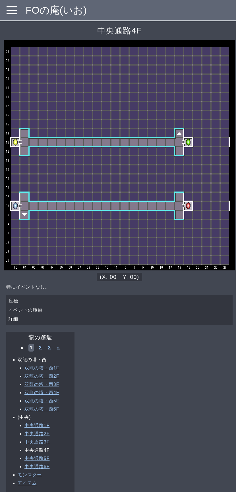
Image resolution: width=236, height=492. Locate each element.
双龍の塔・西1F (41, 367)
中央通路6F (36, 466)
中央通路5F (36, 458)
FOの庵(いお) (56, 10)
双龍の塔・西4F (41, 392)
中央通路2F (36, 433)
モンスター (30, 474)
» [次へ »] (58, 347)
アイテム (27, 483)
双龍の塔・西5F (41, 400)
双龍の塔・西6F (41, 409)
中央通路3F (36, 442)
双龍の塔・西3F (41, 384)
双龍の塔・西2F (41, 376)
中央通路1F (36, 425)
